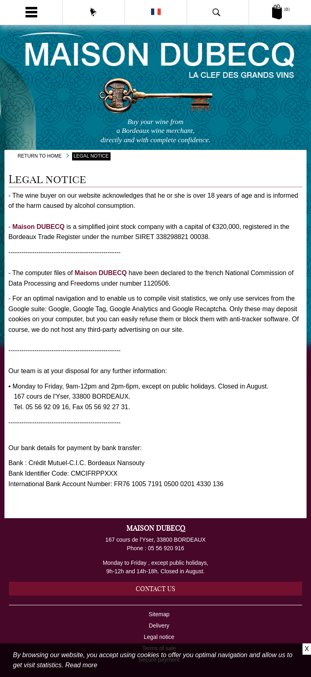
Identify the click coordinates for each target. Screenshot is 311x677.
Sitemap (159, 614)
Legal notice (159, 637)
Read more (81, 665)
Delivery (159, 625)
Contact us (155, 589)
